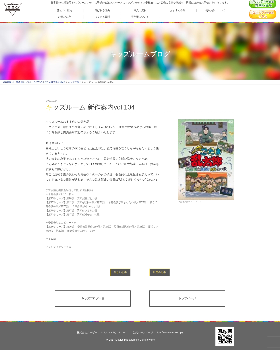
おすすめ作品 (177, 10)
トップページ (187, 298)
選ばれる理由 (102, 10)
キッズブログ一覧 (92, 298)
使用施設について (215, 10)
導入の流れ (140, 10)
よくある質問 (102, 16)
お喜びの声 (64, 16)
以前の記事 (159, 272)
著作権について (140, 16)
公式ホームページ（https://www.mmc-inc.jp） (158, 332)
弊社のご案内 (64, 10)
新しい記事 (120, 272)
